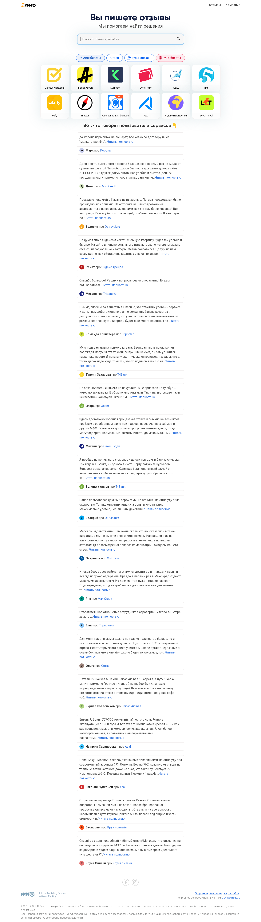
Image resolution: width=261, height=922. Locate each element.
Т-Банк (122, 374)
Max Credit (109, 186)
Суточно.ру (146, 88)
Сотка (105, 666)
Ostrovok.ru (112, 226)
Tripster (85, 115)
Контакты (216, 893)
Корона (105, 150)
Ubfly (54, 115)
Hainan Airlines (131, 706)
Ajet (146, 115)
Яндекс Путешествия (176, 115)
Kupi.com (115, 88)
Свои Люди (111, 446)
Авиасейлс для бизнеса (115, 115)
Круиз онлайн (117, 827)
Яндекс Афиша (85, 88)
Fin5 (206, 88)
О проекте (201, 893)
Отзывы (215, 5)
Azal (128, 746)
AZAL (176, 88)
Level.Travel (206, 115)
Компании (233, 5)
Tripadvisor (106, 625)
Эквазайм (112, 518)
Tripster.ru (110, 294)
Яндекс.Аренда (112, 267)
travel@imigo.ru (231, 897)
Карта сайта (231, 893)
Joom (105, 406)
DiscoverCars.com (55, 88)
